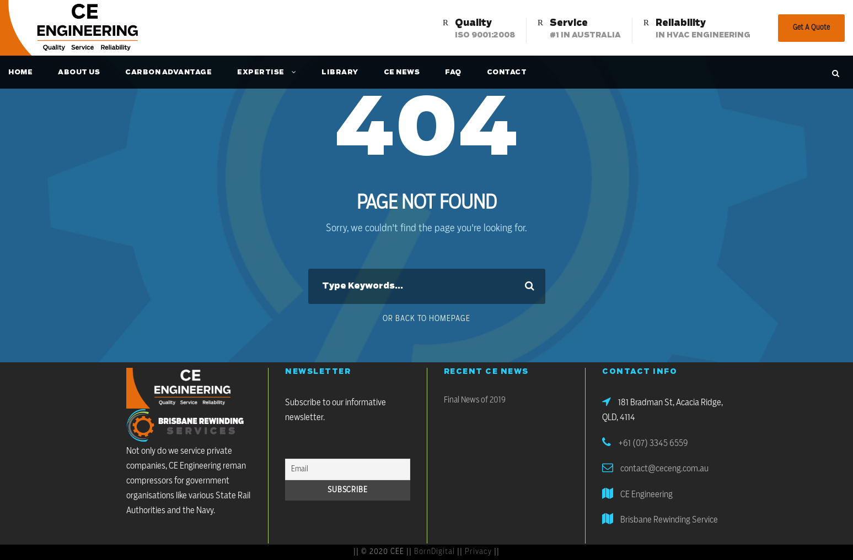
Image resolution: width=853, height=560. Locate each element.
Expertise (261, 72)
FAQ (453, 72)
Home (20, 72)
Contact (507, 72)
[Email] (347, 469)
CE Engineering (646, 494)
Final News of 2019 (475, 400)
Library (339, 72)
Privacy (478, 552)
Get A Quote (811, 27)
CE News (402, 72)
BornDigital (434, 552)
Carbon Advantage (168, 72)
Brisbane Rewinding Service (669, 519)
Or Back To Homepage (426, 319)
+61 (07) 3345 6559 (653, 443)
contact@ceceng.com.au (664, 468)
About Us (79, 72)
